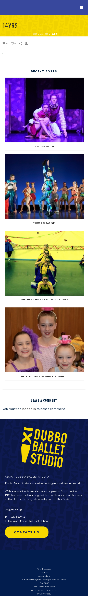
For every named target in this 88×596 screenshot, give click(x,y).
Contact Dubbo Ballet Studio (44, 590)
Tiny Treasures (44, 569)
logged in (29, 409)
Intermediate (44, 576)
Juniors (44, 572)
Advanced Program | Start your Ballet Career (44, 579)
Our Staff (44, 583)
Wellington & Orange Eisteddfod (44, 376)
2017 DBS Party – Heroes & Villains (44, 299)
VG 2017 (44, 34)
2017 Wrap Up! (44, 146)
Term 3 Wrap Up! (44, 223)
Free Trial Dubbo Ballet (44, 586)
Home (34, 34)
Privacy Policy (44, 593)
